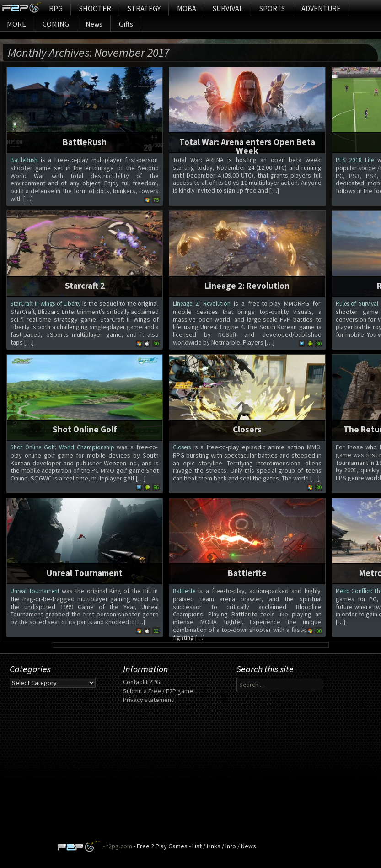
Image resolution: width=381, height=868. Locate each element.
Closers (247, 429)
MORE (16, 23)
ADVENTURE (321, 8)
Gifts (126, 23)
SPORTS (272, 8)
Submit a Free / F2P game (158, 691)
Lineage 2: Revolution (247, 285)
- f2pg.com (117, 846)
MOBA (186, 8)
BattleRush (85, 141)
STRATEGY (144, 8)
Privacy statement (148, 699)
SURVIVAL (228, 8)
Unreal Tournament (85, 572)
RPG (56, 8)
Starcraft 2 (85, 285)
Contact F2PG (141, 682)
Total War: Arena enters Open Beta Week (247, 146)
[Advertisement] (190, 776)
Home (21, 8)
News (94, 23)
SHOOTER (95, 8)
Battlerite (247, 572)
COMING (56, 23)
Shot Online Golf (85, 429)
